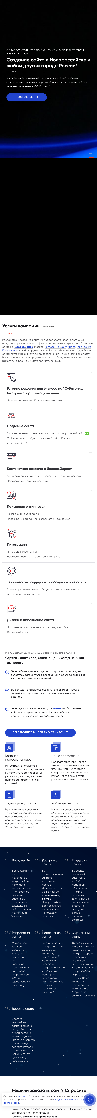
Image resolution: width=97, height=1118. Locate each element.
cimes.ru (23, 1096)
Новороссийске (23, 347)
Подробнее (27, 97)
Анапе (71, 347)
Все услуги (49, 327)
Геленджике (84, 347)
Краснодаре (10, 350)
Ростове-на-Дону (55, 347)
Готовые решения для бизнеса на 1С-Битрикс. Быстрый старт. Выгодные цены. (45, 391)
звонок (57, 708)
